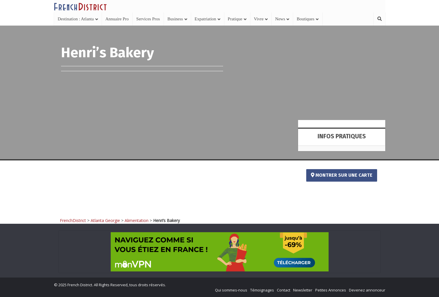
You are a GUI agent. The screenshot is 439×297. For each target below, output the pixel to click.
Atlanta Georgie (105, 220)
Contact (283, 290)
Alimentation (136, 220)
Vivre (259, 19)
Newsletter (302, 290)
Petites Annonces (330, 290)
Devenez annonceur (367, 290)
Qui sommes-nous (231, 290)
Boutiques (305, 19)
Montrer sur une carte (341, 175)
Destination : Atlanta (76, 19)
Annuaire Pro (117, 19)
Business (175, 19)
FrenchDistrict (73, 220)
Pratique (235, 19)
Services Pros (148, 19)
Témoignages (262, 290)
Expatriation (205, 19)
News (280, 19)
